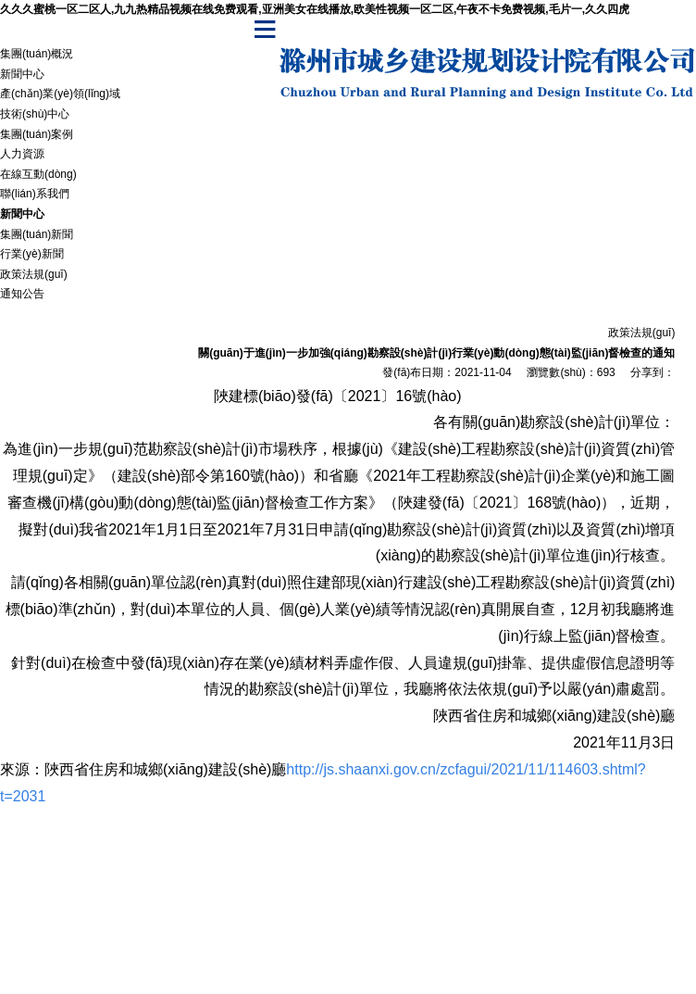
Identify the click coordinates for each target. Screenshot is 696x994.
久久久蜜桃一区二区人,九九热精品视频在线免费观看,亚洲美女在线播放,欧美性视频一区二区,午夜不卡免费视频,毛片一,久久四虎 (314, 9)
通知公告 (22, 293)
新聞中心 (22, 74)
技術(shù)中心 (34, 113)
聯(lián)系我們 (34, 193)
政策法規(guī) (34, 274)
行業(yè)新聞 (32, 253)
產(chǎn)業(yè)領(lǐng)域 (60, 93)
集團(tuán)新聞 (36, 234)
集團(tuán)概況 (36, 53)
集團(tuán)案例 (36, 134)
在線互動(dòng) (38, 174)
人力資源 (22, 153)
